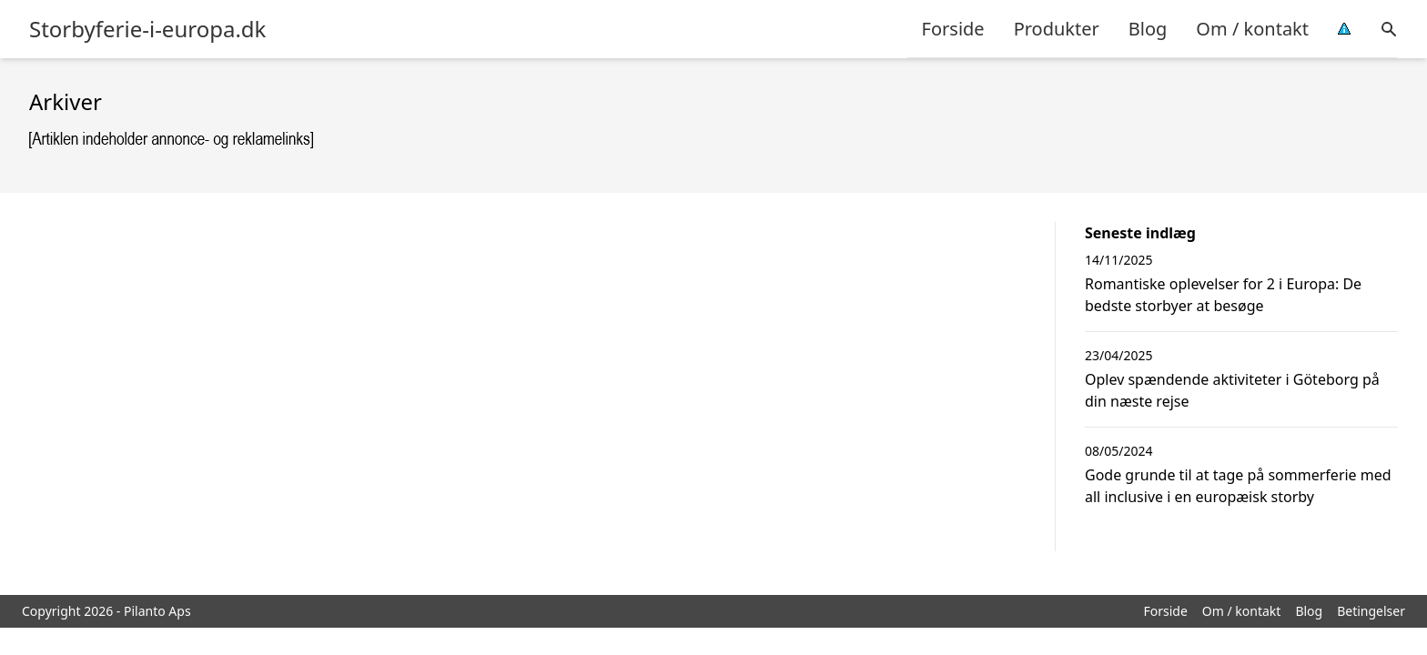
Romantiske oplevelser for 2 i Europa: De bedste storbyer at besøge (1223, 295)
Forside (953, 28)
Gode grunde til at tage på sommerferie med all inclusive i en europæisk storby (1238, 486)
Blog (1148, 28)
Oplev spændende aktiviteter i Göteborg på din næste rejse (1232, 390)
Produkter (1056, 28)
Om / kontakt (1252, 28)
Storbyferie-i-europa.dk (147, 29)
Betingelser (1371, 611)
